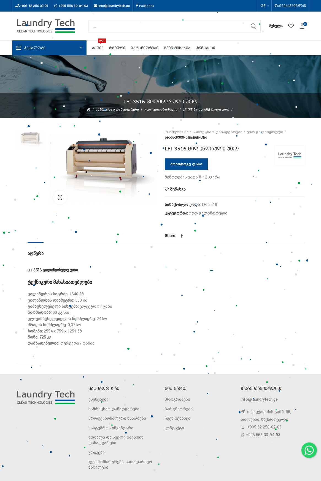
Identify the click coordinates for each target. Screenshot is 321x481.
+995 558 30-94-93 (73, 6)
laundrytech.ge (176, 132)
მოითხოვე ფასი (186, 164)
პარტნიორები (179, 409)
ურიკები (96, 452)
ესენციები (98, 399)
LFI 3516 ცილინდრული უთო (206, 109)
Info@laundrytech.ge (114, 6)
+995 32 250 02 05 (34, 6)
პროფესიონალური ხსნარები (117, 418)
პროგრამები (177, 399)
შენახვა (178, 189)
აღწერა (36, 253)
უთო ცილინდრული (160, 109)
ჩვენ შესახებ (177, 418)
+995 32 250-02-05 (264, 427)
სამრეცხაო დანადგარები (117, 109)
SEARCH (253, 26)
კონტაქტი (174, 428)
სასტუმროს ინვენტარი (110, 428)
